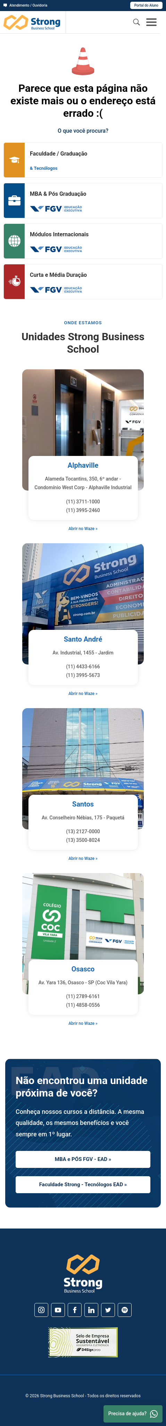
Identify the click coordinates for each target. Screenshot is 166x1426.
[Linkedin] (91, 1310)
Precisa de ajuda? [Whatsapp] (133, 1414)
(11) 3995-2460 (83, 510)
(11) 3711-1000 (83, 501)
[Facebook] (75, 1310)
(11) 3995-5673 (83, 675)
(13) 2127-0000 (83, 831)
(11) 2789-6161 (83, 996)
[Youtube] (58, 1310)
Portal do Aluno (146, 5)
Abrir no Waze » (83, 528)
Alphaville (83, 465)
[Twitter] (108, 1310)
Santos (83, 804)
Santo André (83, 639)
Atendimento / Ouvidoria (25, 5)
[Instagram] (41, 1310)
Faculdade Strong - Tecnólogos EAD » (83, 1184)
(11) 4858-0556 (83, 1005)
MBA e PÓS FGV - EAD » (83, 1159)
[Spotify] (125, 1310)
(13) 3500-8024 (83, 840)
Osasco (83, 969)
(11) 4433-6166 (83, 666)
